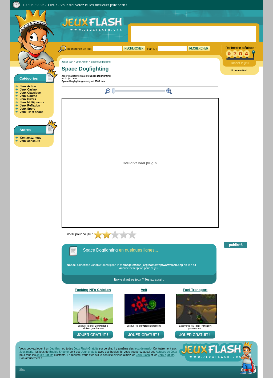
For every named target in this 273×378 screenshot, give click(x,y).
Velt (144, 290)
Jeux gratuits (89, 351)
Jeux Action (28, 86)
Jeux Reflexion (30, 105)
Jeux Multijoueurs (32, 102)
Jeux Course (28, 95)
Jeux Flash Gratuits (86, 348)
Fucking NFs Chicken (93, 290)
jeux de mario (142, 348)
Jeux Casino (28, 89)
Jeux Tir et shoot (31, 111)
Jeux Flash (32, 40)
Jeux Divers (28, 99)
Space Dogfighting (101, 61)
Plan (22, 369)
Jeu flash (55, 348)
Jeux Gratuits (45, 354)
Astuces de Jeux (166, 351)
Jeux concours (30, 140)
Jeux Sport (27, 108)
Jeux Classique (30, 92)
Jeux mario (26, 351)
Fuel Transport (195, 290)
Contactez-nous (30, 137)
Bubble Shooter (59, 351)
